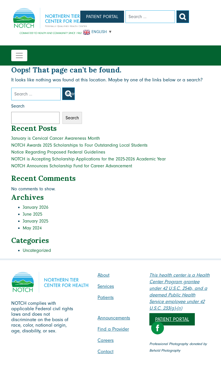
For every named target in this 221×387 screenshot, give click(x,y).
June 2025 (32, 214)
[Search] (150, 16)
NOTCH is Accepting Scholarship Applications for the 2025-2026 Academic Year (88, 159)
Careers (106, 340)
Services (106, 286)
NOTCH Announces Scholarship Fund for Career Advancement (71, 165)
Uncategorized (37, 250)
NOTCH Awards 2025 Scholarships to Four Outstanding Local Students (79, 145)
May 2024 (32, 228)
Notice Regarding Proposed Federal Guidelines (58, 152)
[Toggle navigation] (19, 55)
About (103, 275)
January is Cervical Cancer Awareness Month (55, 138)
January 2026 (35, 207)
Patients (106, 297)
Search (17, 106)
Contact (105, 351)
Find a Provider (113, 329)
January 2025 (35, 221)
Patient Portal (102, 16)
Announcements (114, 318)
